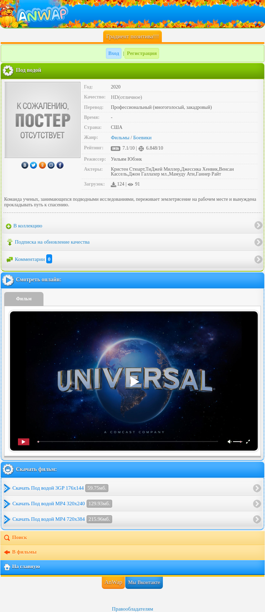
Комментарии (29, 259)
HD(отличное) (126, 97)
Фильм (24, 298)
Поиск (15, 538)
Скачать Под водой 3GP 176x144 (60, 488)
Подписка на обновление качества (48, 242)
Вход (113, 53)
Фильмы (120, 137)
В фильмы (20, 552)
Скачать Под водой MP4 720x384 (62, 519)
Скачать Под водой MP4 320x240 (62, 504)
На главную (21, 567)
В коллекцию (24, 226)
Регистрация (142, 53)
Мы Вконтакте (144, 582)
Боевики (142, 137)
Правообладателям (132, 609)
